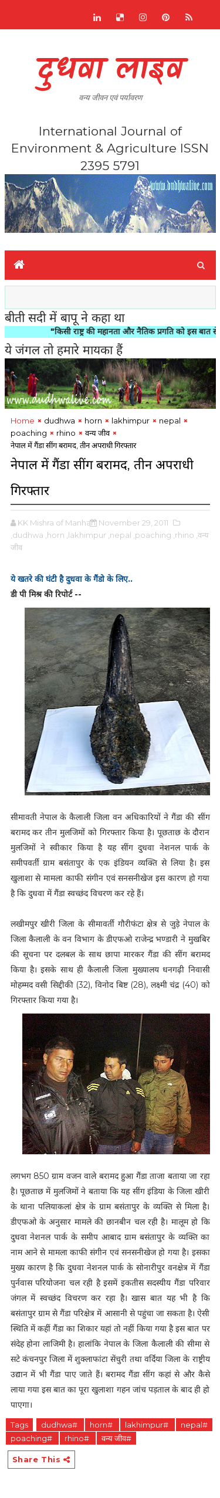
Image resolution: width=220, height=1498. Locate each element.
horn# (102, 1424)
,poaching (152, 535)
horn (93, 420)
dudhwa (59, 420)
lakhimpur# (147, 1424)
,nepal (119, 535)
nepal (170, 420)
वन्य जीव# (116, 1438)
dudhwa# (60, 1424)
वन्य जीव (97, 433)
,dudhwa (27, 535)
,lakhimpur (86, 535)
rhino (66, 433)
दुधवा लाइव (110, 70)
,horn (55, 535)
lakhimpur (130, 420)
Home (23, 420)
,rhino (183, 535)
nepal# (194, 1424)
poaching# (32, 1438)
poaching (29, 433)
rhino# (78, 1438)
